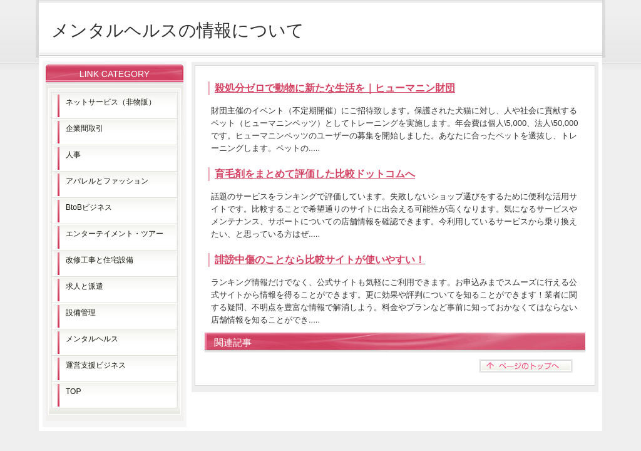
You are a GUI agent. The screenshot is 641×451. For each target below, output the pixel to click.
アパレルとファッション (107, 181)
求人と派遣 (84, 286)
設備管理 (81, 312)
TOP (73, 391)
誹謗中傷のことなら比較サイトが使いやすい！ (320, 259)
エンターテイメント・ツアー (114, 233)
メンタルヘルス (92, 338)
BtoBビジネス (89, 207)
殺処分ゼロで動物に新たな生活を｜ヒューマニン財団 (335, 88)
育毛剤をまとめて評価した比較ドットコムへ (315, 173)
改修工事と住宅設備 (99, 260)
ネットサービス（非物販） (111, 102)
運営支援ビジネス (96, 365)
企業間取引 (84, 128)
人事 (73, 154)
